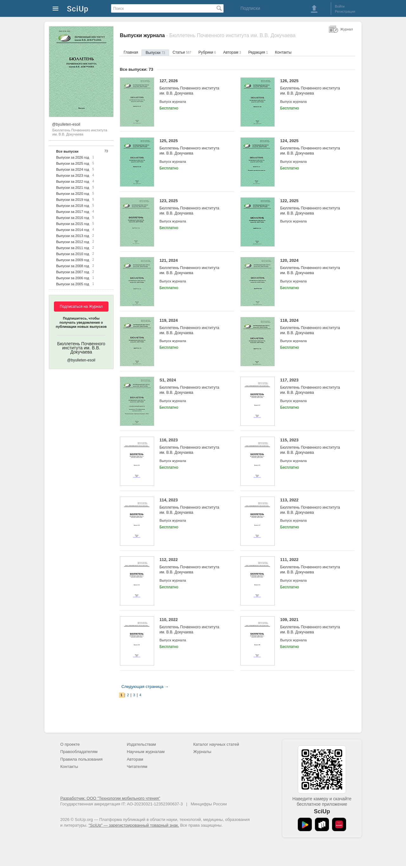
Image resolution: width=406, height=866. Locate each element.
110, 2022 (192, 626)
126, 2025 (312, 87)
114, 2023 (192, 506)
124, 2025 (312, 147)
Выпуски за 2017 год (72, 212)
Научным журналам (146, 751)
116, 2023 (192, 446)
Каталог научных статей (216, 744)
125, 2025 (192, 147)
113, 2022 (312, 506)
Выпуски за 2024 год (72, 169)
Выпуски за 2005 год (72, 284)
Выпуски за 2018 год (72, 206)
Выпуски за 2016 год (72, 218)
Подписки (250, 8)
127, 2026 (192, 87)
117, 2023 (312, 386)
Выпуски (155, 52)
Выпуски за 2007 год (72, 272)
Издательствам (141, 744)
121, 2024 (192, 266)
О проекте (70, 744)
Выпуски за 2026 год (72, 157)
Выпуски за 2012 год (72, 242)
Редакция (258, 52)
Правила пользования (81, 759)
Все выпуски (67, 151)
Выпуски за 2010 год (72, 254)
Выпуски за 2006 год (72, 278)
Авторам (232, 52)
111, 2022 (312, 566)
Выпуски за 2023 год (72, 175)
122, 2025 (312, 207)
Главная (131, 52)
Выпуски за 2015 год (72, 224)
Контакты (283, 52)
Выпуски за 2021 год (72, 187)
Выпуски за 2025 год (72, 163)
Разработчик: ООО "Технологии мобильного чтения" (110, 798)
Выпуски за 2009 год (72, 260)
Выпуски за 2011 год (72, 248)
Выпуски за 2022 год (72, 181)
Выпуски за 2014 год (72, 230)
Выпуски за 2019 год (72, 200)
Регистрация (345, 11)
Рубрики (207, 52)
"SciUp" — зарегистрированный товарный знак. (133, 825)
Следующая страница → (145, 686)
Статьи (182, 52)
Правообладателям (78, 751)
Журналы (202, 751)
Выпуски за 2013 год (72, 236)
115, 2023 (312, 446)
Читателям (137, 766)
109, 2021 (312, 626)
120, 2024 (312, 266)
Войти (340, 6)
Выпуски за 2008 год (72, 266)
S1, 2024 (192, 386)
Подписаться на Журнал (81, 306)
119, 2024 (192, 326)
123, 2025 (192, 207)
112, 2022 (192, 566)
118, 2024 (312, 326)
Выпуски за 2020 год (72, 193)
